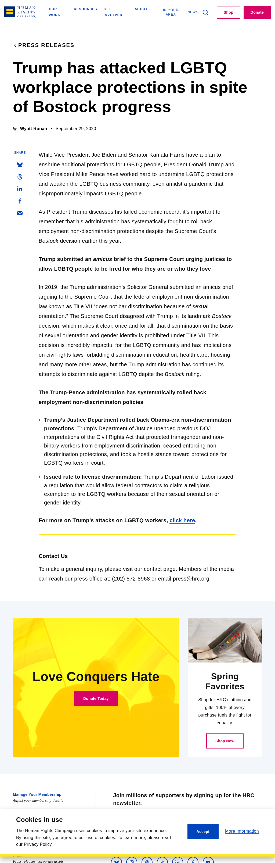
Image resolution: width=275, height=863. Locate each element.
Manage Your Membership (37, 794)
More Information (242, 831)
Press (18, 855)
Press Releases (43, 45)
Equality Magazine (30, 810)
